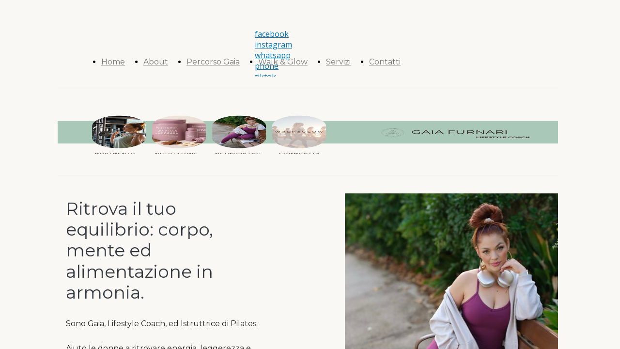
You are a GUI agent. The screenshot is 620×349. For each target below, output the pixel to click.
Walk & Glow (283, 61)
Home (113, 61)
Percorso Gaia (213, 61)
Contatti (385, 61)
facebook (272, 34)
